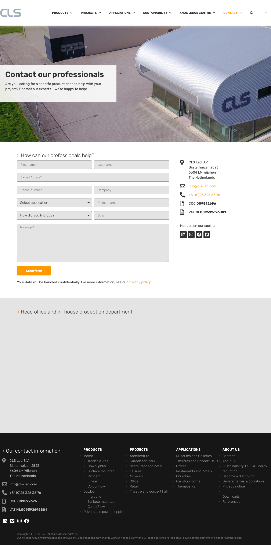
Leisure (135, 471)
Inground (94, 496)
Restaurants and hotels (194, 471)
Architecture (139, 456)
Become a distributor (239, 476)
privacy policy (140, 282)
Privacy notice (234, 486)
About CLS (231, 461)
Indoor (88, 456)
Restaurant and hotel (146, 466)
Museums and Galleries (194, 456)
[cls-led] (135, 370)
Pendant (94, 476)
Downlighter (97, 466)
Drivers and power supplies (104, 512)
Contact (229, 456)
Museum (136, 476)
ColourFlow (96, 486)
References (231, 502)
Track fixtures (98, 461)
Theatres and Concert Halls (197, 461)
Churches (183, 476)
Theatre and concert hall (149, 491)
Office (134, 481)
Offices (181, 466)
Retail (134, 486)
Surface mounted (101, 471)
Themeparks (185, 486)
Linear (92, 481)
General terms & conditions (244, 481)
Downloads (231, 496)
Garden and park (142, 461)
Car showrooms (188, 481)
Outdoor (89, 491)
